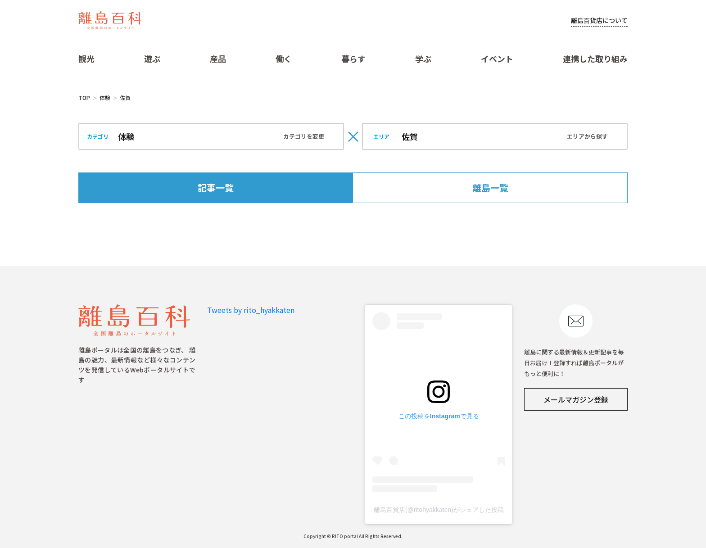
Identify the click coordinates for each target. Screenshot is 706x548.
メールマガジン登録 (575, 399)
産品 (218, 58)
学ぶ (423, 58)
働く (284, 58)
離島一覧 (490, 187)
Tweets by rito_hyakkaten (250, 309)
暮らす (353, 58)
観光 (86, 58)
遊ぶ (152, 58)
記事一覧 (216, 187)
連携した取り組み (595, 58)
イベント (497, 58)
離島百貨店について (599, 20)
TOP (84, 97)
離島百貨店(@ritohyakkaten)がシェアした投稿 (439, 509)
